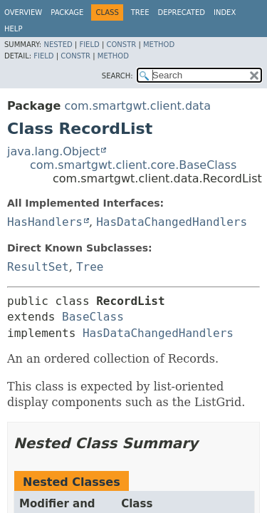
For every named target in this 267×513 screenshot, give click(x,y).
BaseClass (93, 316)
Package (67, 12)
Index (225, 12)
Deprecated (181, 12)
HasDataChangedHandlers (171, 222)
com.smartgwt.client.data (137, 106)
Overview (23, 12)
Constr (121, 44)
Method (158, 44)
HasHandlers (45, 222)
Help (13, 29)
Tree (140, 12)
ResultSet (38, 267)
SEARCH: (117, 76)
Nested (57, 44)
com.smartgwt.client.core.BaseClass (133, 165)
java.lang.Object (53, 151)
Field (89, 44)
